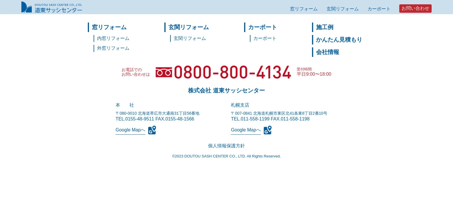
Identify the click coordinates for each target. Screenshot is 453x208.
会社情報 (327, 52)
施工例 (324, 27)
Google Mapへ (130, 129)
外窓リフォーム (113, 48)
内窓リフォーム (113, 38)
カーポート (379, 8)
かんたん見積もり (339, 39)
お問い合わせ (415, 8)
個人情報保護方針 (226, 145)
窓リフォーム (304, 8)
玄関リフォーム (342, 8)
